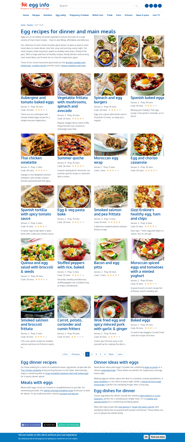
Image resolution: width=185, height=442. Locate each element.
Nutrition (47, 15)
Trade (109, 15)
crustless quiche (39, 65)
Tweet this (48, 426)
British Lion (97, 15)
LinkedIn (155, 6)
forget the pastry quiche (143, 408)
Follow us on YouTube (147, 6)
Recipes (36, 15)
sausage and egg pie (68, 395)
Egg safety (61, 15)
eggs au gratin (151, 368)
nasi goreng (123, 408)
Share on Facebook (31, 426)
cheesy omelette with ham (73, 65)
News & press (142, 15)
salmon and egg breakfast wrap (58, 392)
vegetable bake (108, 371)
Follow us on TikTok (160, 6)
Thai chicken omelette (31, 371)
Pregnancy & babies (79, 15)
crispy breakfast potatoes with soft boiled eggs (66, 374)
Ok (146, 437)
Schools (128, 15)
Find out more (158, 437)
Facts (118, 15)
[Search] (95, 6)
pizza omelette (101, 383)
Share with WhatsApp (67, 426)
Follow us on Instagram (151, 6)
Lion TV (156, 15)
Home (26, 15)
